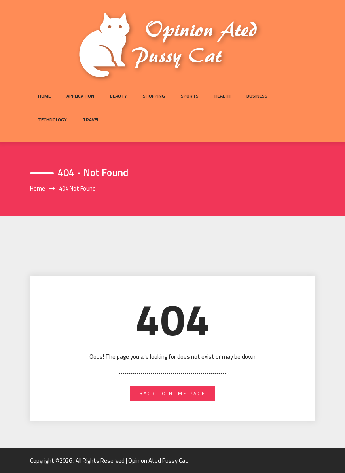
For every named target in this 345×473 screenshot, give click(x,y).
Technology (52, 119)
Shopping (154, 96)
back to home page (172, 393)
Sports (190, 96)
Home (44, 96)
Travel (91, 119)
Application (80, 96)
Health (222, 96)
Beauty (118, 96)
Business (256, 96)
